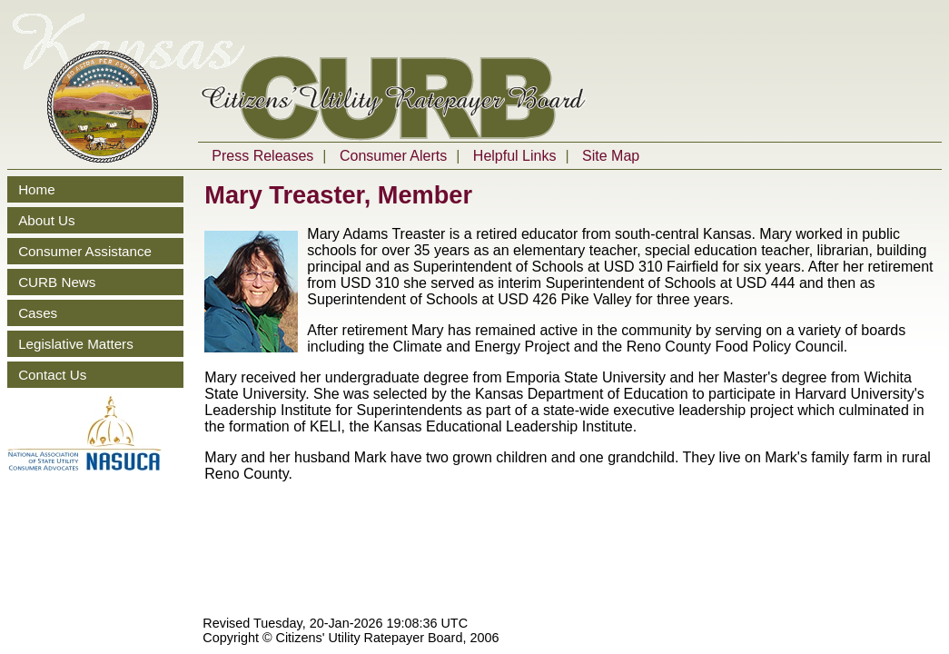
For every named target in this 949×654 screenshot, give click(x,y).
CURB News (56, 282)
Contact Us (52, 374)
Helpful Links (515, 156)
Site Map (610, 156)
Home (36, 189)
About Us (46, 220)
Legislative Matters (75, 344)
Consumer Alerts (393, 156)
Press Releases (262, 156)
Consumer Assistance (85, 251)
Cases (37, 313)
